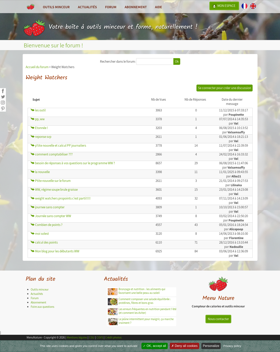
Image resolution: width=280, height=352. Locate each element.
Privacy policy (232, 345)
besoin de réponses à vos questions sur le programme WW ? (73, 163)
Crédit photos (113, 337)
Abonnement (136, 7)
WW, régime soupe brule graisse (54, 189)
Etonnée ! (39, 128)
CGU (92, 337)
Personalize (211, 345)
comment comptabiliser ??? (52, 154)
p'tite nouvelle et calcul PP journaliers (58, 145)
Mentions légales (77, 337)
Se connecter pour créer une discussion (224, 88)
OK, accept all (154, 345)
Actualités (37, 294)
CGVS (99, 337)
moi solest (40, 233)
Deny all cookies (184, 345)
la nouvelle (40, 172)
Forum (110, 7)
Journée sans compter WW (51, 216)
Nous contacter (218, 319)
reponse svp (41, 136)
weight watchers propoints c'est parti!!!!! (61, 198)
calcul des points (44, 242)
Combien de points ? (46, 225)
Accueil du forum (37, 67)
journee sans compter (48, 207)
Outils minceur (40, 289)
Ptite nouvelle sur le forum (51, 181)
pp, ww (38, 119)
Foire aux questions (42, 307)
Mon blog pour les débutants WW (55, 251)
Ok (177, 61)
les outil (38, 110)
